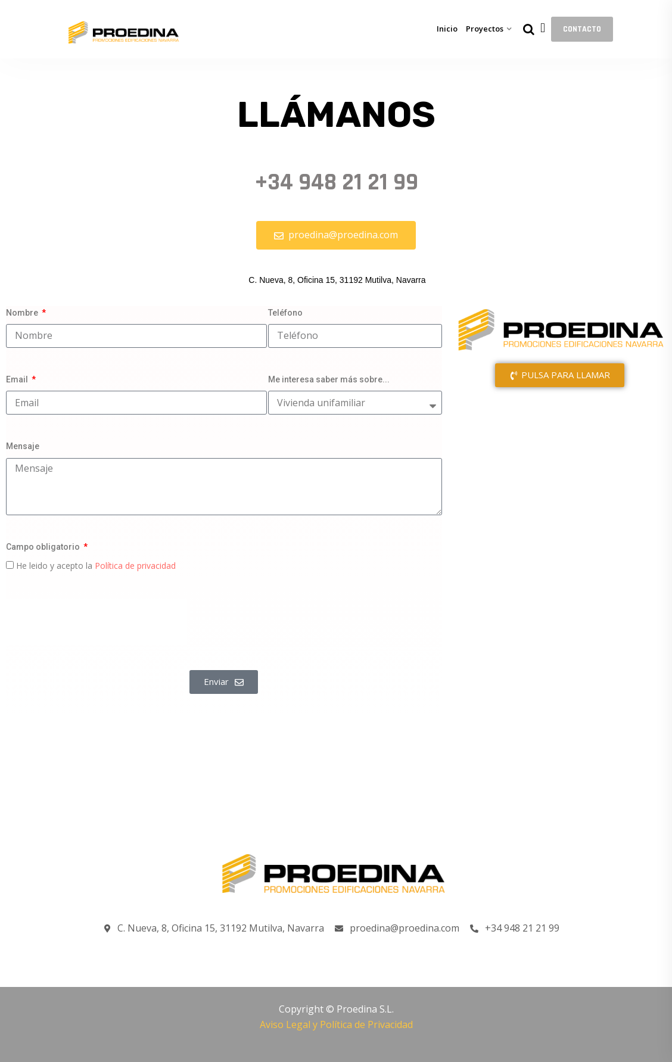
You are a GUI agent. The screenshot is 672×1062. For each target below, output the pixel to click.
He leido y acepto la (96, 565)
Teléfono (285, 312)
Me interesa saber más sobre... (329, 379)
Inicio (447, 28)
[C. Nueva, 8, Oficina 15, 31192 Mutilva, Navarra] (560, 511)
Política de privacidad (135, 565)
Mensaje (22, 446)
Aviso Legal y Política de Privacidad (336, 1024)
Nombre (23, 312)
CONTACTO (582, 29)
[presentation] (96, 622)
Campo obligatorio (44, 547)
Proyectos (484, 28)
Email (18, 379)
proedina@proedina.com (397, 928)
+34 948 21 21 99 (336, 182)
